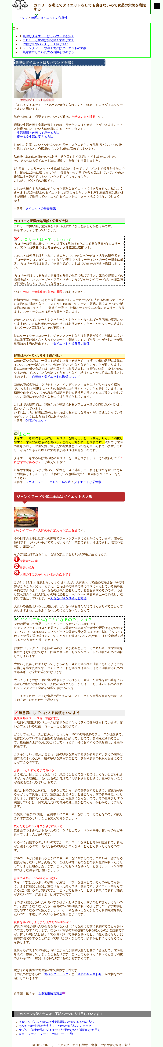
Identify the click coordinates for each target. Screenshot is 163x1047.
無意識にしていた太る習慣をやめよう (48, 52)
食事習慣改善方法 (50, 993)
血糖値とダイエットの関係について (56, 376)
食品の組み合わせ (89, 974)
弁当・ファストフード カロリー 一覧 (46, 1034)
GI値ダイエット (36, 420)
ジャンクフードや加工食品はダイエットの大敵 (54, 48)
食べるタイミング (56, 974)
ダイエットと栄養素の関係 (71, 343)
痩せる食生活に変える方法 (35, 136)
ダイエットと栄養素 (87, 482)
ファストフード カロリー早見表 (48, 482)
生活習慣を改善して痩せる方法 (38, 132)
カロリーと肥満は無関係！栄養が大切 (48, 40)
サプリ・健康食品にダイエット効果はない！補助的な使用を (59, 1030)
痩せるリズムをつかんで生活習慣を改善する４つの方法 (56, 1022)
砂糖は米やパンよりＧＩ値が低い (45, 44)
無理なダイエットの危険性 (49, 17)
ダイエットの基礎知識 (40, 208)
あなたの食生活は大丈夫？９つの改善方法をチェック (55, 1026)
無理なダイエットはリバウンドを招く (48, 36)
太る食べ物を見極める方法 (68, 598)
